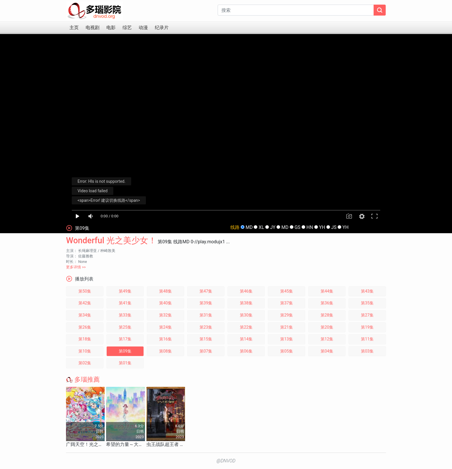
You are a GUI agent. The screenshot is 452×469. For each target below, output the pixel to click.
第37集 (286, 303)
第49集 (125, 291)
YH (322, 227)
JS (333, 227)
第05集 (286, 351)
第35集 (367, 303)
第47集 (205, 291)
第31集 (205, 315)
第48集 (165, 291)
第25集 (125, 327)
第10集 (84, 351)
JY (272, 227)
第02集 (84, 363)
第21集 (286, 327)
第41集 (125, 303)
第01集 (125, 363)
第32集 (165, 315)
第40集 (165, 303)
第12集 (327, 339)
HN (309, 227)
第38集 (246, 303)
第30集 (246, 315)
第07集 (205, 351)
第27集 (367, 315)
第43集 (367, 291)
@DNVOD (226, 461)
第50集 (84, 291)
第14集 (246, 339)
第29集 (286, 315)
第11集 (367, 339)
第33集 (125, 315)
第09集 (125, 351)
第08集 (165, 351)
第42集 (84, 303)
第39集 (205, 303)
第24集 (165, 327)
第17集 (125, 339)
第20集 (327, 327)
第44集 (327, 291)
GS (297, 227)
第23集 (205, 327)
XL (261, 227)
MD (249, 227)
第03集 (367, 351)
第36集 (327, 303)
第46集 (246, 291)
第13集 (286, 339)
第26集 (84, 327)
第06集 (246, 351)
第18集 (84, 339)
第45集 (286, 291)
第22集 (246, 327)
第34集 (84, 315)
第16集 (165, 339)
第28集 (327, 315)
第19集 (367, 327)
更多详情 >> (76, 267)
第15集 (205, 339)
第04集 (327, 351)
